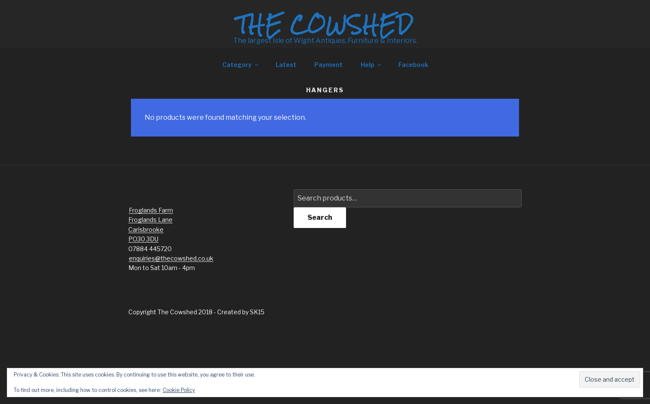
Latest (286, 64)
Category (241, 64)
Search (319, 217)
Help (372, 64)
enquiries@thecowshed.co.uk (171, 258)
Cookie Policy (179, 390)
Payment (328, 64)
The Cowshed (325, 24)
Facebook (413, 64)
